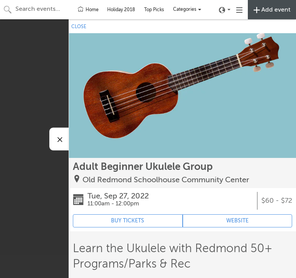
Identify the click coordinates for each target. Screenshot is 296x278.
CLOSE (78, 26)
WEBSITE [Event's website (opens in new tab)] (237, 221)
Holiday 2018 (121, 9)
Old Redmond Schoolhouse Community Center (165, 179)
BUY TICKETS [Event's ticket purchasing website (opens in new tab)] (127, 221)
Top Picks (154, 9)
